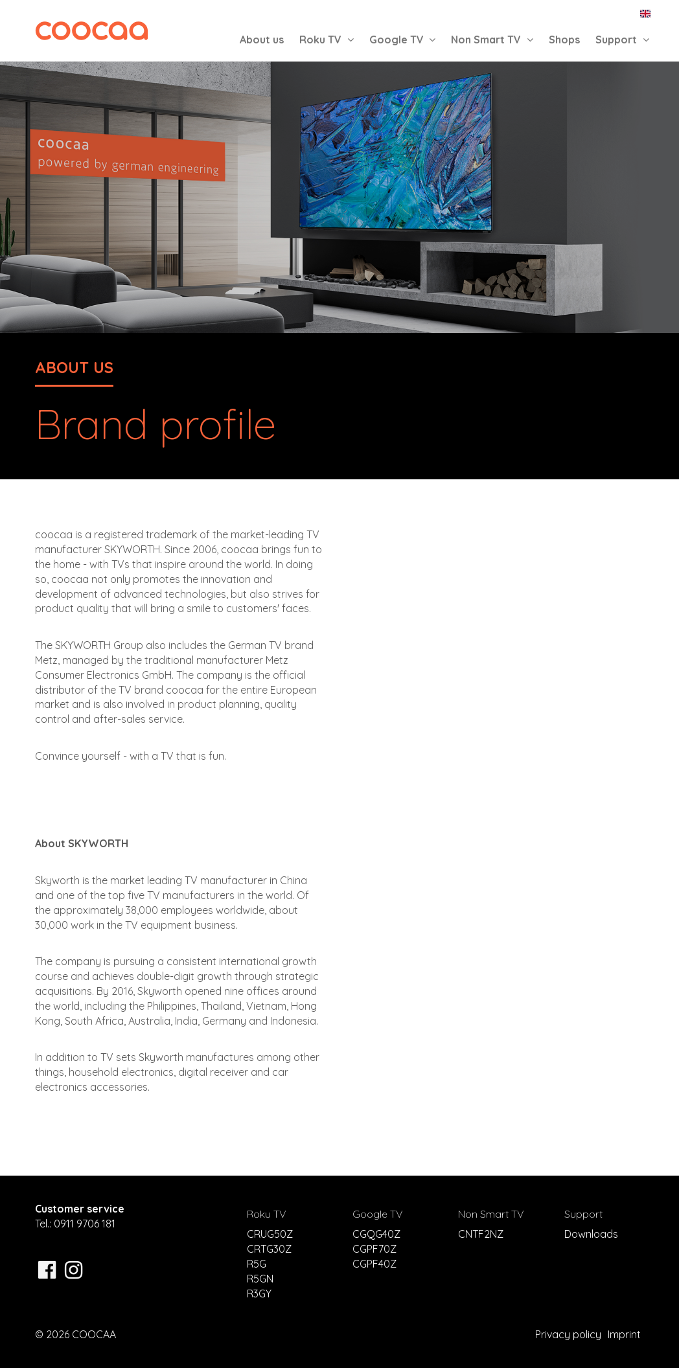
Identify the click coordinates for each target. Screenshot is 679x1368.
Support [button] (622, 39)
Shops (564, 39)
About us (262, 39)
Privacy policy (568, 1334)
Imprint (624, 1334)
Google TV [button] (402, 39)
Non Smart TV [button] (492, 39)
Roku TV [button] (326, 39)
